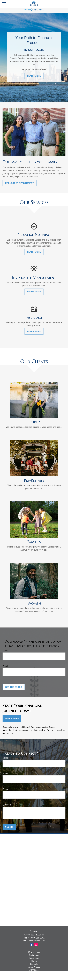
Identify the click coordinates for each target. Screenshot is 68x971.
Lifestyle (34, 964)
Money (34, 961)
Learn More (12, 718)
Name (5, 651)
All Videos (34, 970)
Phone (5, 789)
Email (5, 666)
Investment (34, 958)
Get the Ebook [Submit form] (13, 687)
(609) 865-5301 (37, 938)
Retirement (34, 955)
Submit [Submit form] (9, 827)
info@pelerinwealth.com (34, 940)
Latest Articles (34, 967)
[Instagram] (36, 944)
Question (7, 805)
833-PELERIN (37, 935)
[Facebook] (31, 944)
